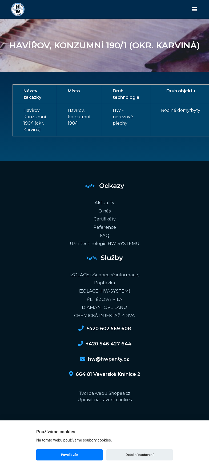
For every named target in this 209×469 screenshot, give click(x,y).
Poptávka (104, 281)
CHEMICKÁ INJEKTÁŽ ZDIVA (104, 313)
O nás (105, 210)
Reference (104, 226)
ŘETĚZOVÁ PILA (104, 297)
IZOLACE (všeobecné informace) (104, 273)
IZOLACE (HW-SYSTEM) (104, 289)
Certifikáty (104, 218)
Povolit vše (69, 455)
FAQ (104, 234)
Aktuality (104, 202)
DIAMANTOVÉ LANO (104, 305)
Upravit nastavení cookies (105, 397)
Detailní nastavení (140, 455)
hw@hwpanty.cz (104, 357)
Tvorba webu (93, 391)
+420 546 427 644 (104, 342)
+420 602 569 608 (104, 326)
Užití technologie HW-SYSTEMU (104, 242)
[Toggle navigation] (194, 9)
